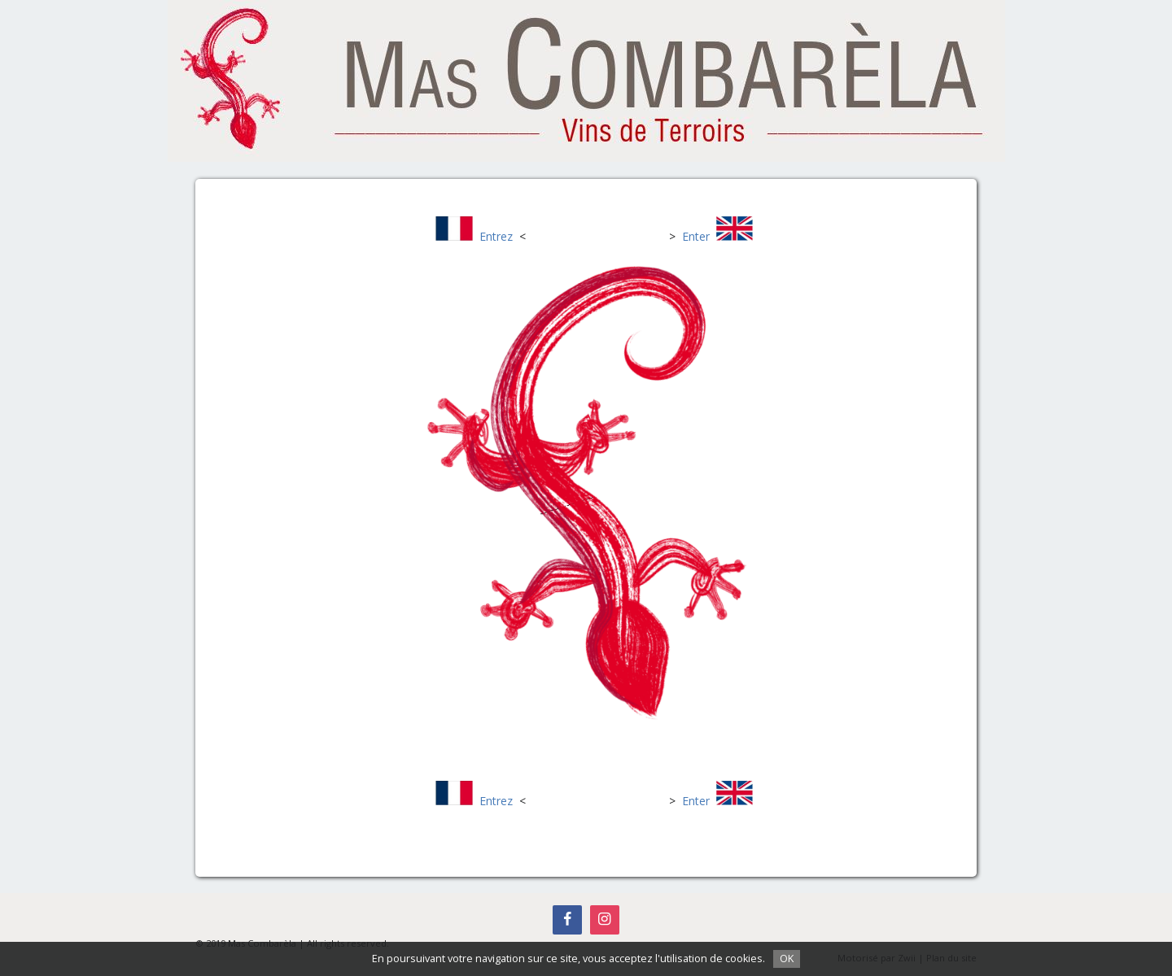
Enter (696, 236)
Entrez (496, 236)
